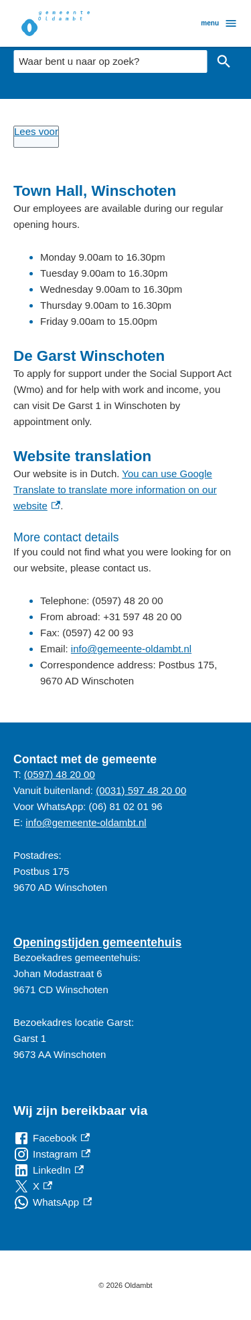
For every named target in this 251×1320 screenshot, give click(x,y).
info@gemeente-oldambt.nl (131, 648)
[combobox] (110, 62)
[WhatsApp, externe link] (52, 1202)
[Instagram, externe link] (51, 1154)
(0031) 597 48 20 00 (141, 790)
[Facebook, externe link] (51, 1138)
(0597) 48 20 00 (59, 774)
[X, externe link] (32, 1186)
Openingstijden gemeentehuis (97, 942)
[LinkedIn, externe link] (48, 1170)
